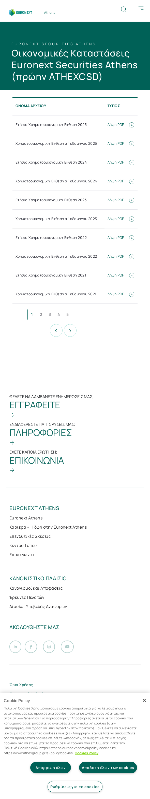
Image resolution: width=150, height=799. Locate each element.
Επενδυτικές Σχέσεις (30, 536)
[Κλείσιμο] (144, 700)
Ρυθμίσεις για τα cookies (75, 786)
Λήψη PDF (121, 124)
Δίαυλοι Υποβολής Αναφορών (38, 606)
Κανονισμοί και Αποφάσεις (36, 588)
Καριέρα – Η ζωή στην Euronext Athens (48, 527)
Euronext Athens (25, 518)
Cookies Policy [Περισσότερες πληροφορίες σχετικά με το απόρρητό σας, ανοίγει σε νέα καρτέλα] (86, 753)
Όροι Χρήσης (21, 687)
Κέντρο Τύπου (23, 545)
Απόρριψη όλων (51, 767)
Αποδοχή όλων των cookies (108, 767)
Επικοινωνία (21, 554)
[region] (75, 746)
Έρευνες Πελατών (26, 597)
